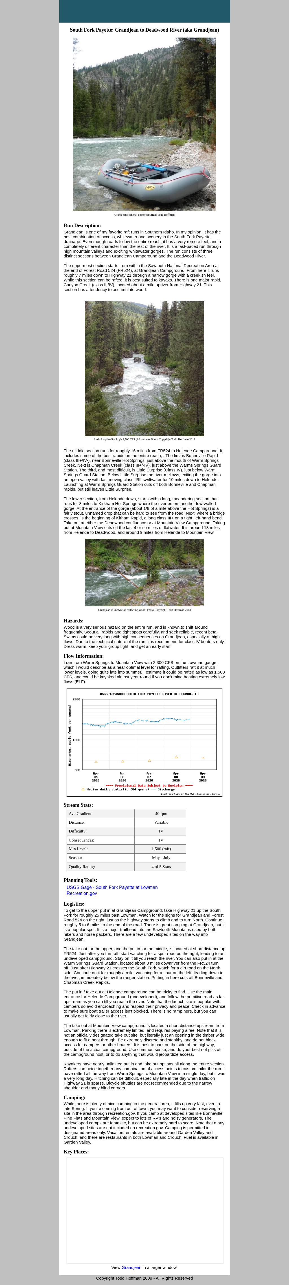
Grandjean (131, 1267)
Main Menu (144, 11)
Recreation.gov (82, 893)
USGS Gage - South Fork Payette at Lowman (112, 887)
